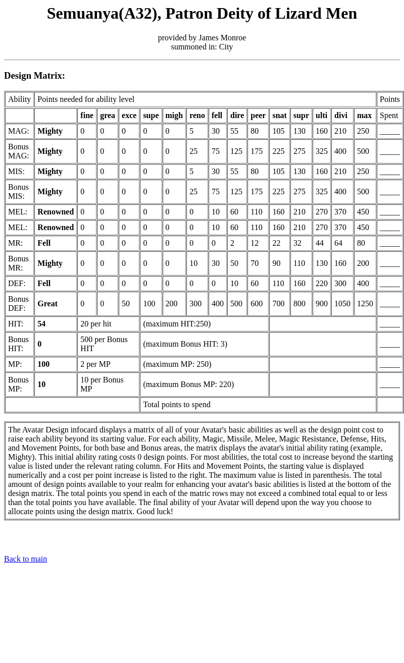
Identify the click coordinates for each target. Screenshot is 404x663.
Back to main (25, 559)
